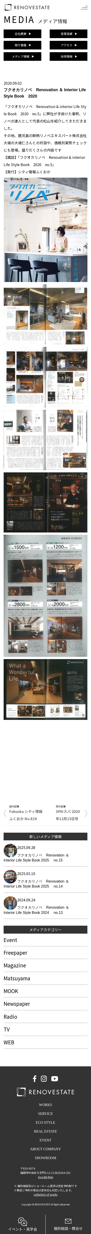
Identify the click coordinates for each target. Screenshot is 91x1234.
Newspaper (17, 1003)
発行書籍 (20, 45)
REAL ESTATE (45, 1131)
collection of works (45, 1194)
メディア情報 (20, 56)
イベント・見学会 (22, 1224)
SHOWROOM (45, 1158)
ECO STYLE (45, 1122)
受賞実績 (66, 34)
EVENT (45, 1140)
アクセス (66, 45)
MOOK (11, 990)
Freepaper (15, 952)
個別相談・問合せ (68, 1225)
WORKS (45, 1105)
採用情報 (66, 56)
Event (10, 939)
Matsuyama (17, 978)
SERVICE (45, 1114)
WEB (9, 1042)
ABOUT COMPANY (45, 1149)
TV (7, 1029)
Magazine (15, 965)
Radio (10, 1016)
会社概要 (20, 34)
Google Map (45, 1177)
